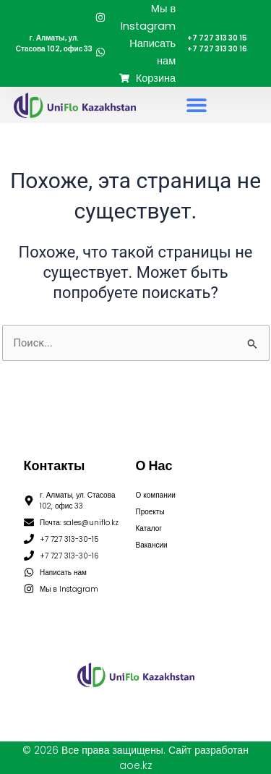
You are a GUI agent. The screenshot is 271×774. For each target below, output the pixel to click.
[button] (196, 105)
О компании (156, 495)
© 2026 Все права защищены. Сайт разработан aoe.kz (135, 758)
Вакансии (152, 545)
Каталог (149, 528)
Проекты (150, 511)
